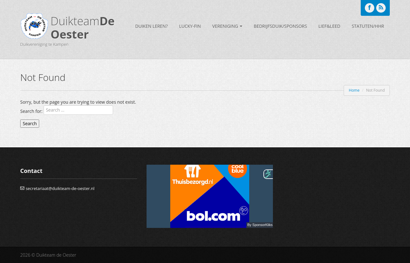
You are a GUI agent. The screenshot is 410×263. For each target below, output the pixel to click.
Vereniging (227, 26)
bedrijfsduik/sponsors (280, 26)
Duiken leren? (151, 26)
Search (30, 123)
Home (354, 90)
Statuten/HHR (368, 26)
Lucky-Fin (190, 26)
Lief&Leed (329, 26)
